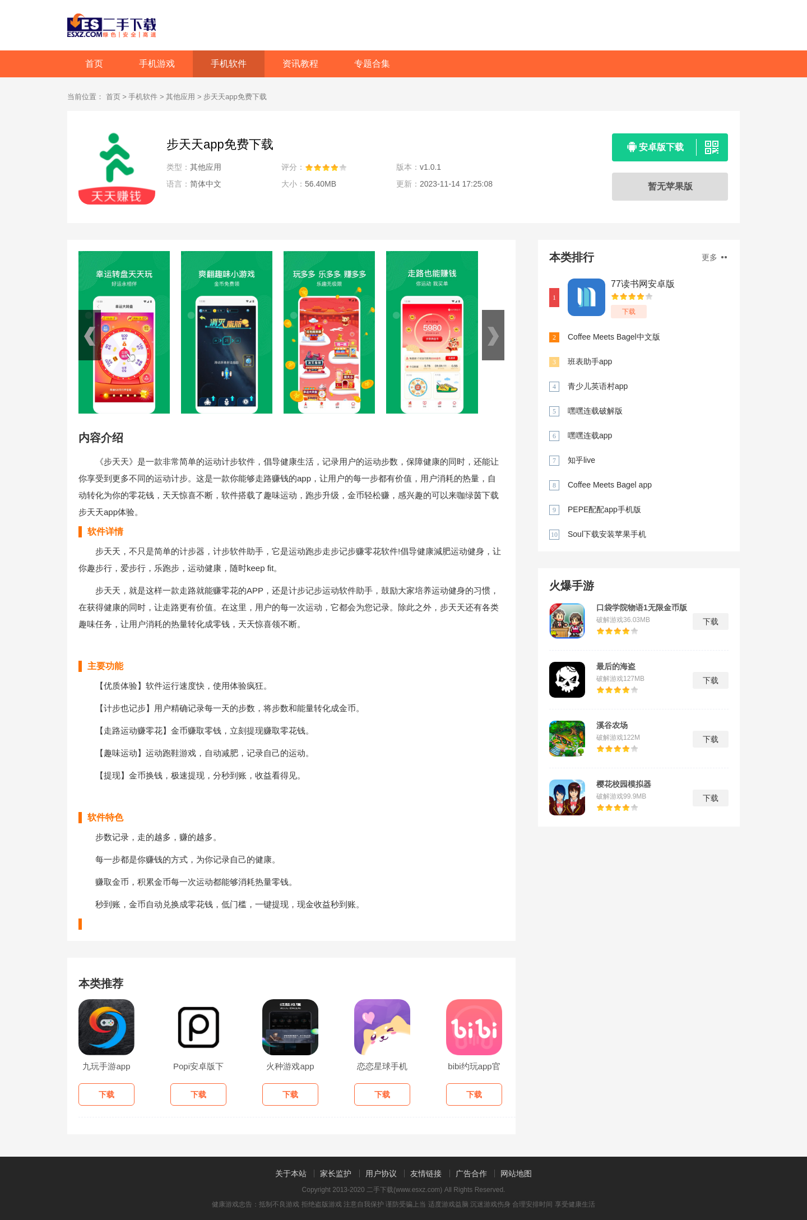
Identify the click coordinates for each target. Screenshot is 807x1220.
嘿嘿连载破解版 (595, 410)
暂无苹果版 (670, 186)
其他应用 (180, 96)
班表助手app (590, 361)
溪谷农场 (612, 725)
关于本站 (291, 1173)
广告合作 (471, 1173)
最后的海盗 (616, 666)
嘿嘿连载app (590, 435)
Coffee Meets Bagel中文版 (614, 336)
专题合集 (372, 63)
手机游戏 (157, 63)
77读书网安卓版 (643, 284)
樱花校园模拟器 (623, 784)
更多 (714, 257)
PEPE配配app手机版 (604, 509)
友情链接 (426, 1173)
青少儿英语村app (598, 386)
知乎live (581, 460)
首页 (94, 63)
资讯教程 (300, 63)
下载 (629, 312)
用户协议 (381, 1173)
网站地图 (516, 1173)
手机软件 (229, 63)
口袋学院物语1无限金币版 (641, 607)
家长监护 (335, 1173)
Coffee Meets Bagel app (610, 484)
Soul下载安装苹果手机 (607, 534)
